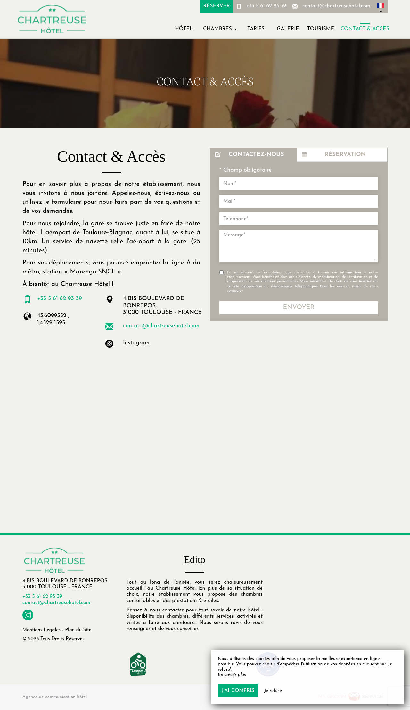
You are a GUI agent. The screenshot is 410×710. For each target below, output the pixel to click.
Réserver (216, 6)
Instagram (136, 343)
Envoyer (298, 307)
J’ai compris (238, 690)
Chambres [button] (220, 28)
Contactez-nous (249, 155)
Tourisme (320, 28)
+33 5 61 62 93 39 (266, 6)
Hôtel (184, 28)
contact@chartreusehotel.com (336, 6)
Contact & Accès (364, 28)
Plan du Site (78, 630)
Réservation (334, 155)
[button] (380, 6)
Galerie (288, 28)
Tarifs (256, 28)
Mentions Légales (41, 630)
